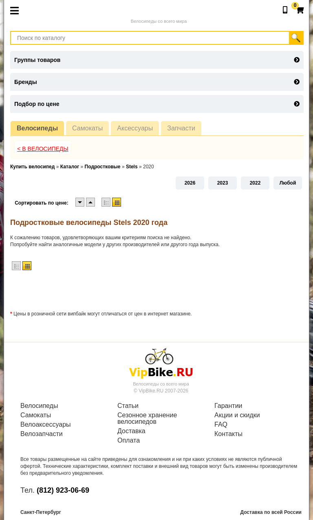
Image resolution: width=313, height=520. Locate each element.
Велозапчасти (41, 434)
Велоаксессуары (45, 424)
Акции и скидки (237, 415)
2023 (222, 183)
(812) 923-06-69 (63, 490)
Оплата (128, 440)
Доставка (131, 431)
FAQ (220, 424)
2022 (255, 183)
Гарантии (228, 406)
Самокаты (87, 128)
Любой (288, 183)
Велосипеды (37, 128)
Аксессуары (135, 128)
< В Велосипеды (42, 148)
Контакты (228, 434)
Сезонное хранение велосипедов (147, 418)
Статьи (128, 406)
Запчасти (181, 128)
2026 (190, 183)
